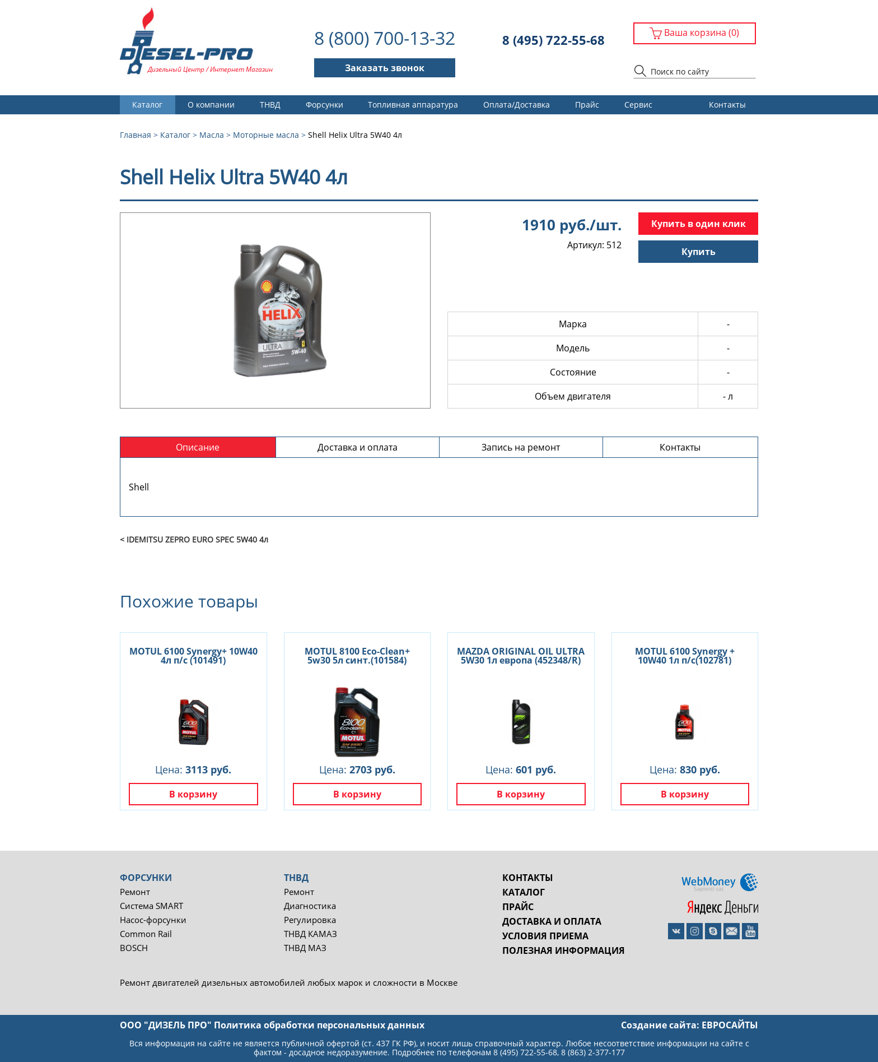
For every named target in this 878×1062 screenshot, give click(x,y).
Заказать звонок (384, 68)
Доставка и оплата (551, 921)
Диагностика (310, 906)
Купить (698, 251)
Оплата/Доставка (516, 104)
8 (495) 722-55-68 (553, 40)
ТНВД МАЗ (305, 948)
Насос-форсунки (153, 920)
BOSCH (134, 948)
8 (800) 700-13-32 (384, 38)
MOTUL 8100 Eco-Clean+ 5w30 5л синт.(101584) (357, 655)
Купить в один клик (698, 223)
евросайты (730, 1025)
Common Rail (146, 934)
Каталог (147, 104)
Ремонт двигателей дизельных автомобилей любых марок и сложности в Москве (288, 982)
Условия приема (545, 935)
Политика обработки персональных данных (319, 1025)
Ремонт (135, 892)
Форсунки (324, 104)
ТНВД (270, 104)
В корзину (193, 794)
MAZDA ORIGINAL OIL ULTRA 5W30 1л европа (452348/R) (521, 655)
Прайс (587, 104)
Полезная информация (563, 950)
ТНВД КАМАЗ (310, 934)
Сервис (638, 104)
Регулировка (310, 920)
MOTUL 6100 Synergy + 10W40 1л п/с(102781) (685, 655)
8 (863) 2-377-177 (593, 1052)
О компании (211, 104)
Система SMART (151, 906)
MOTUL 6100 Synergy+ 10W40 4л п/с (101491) (193, 655)
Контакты (727, 104)
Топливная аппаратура (413, 104)
